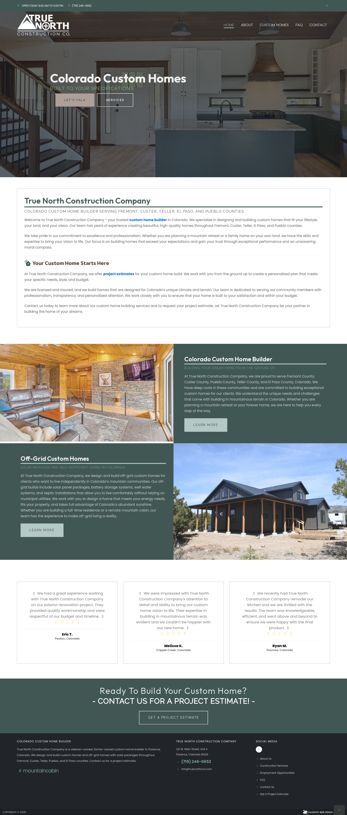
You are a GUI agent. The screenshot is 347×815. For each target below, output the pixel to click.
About (247, 24)
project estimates (118, 274)
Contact (318, 24)
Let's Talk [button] (75, 100)
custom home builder (148, 220)
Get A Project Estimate (173, 717)
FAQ (299, 24)
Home (229, 24)
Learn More (205, 425)
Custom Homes (274, 24)
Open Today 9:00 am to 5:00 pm (40, 6)
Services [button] (115, 100)
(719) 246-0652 (79, 6)
